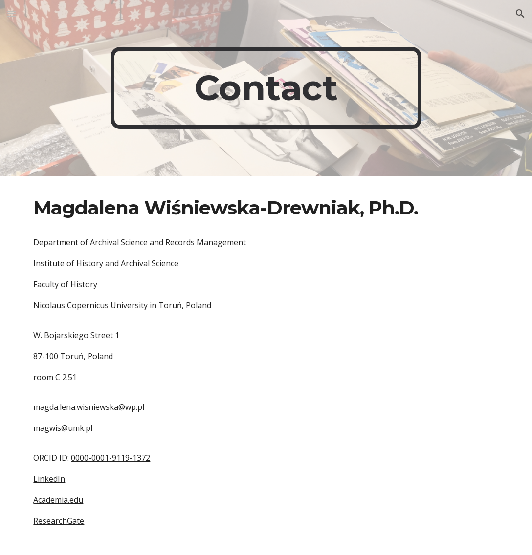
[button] (11, 13)
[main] (266, 88)
